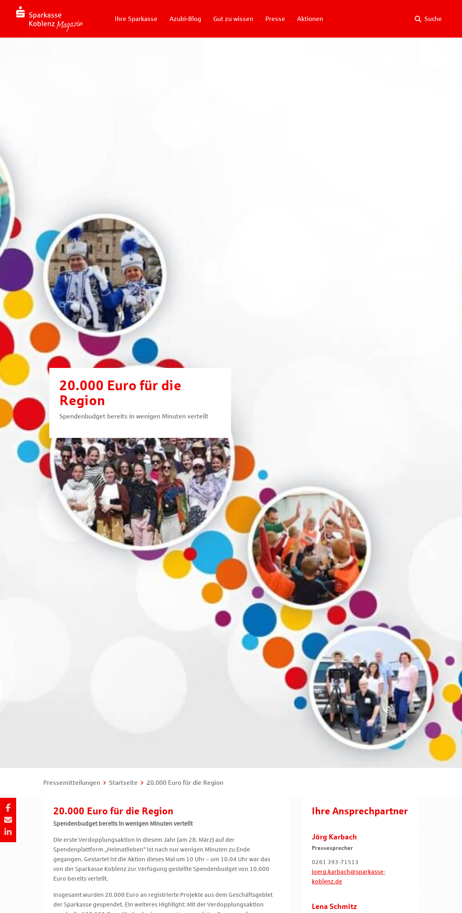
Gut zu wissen (233, 18)
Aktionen (310, 18)
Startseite (123, 782)
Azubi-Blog (185, 18)
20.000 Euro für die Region (185, 782)
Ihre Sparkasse (136, 18)
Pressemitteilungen (71, 782)
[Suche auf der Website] (428, 19)
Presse (275, 18)
